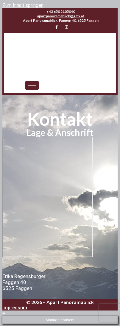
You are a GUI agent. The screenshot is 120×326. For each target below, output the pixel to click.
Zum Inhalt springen (22, 5)
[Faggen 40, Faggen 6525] (47, 197)
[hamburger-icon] (32, 85)
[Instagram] (66, 27)
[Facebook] (56, 27)
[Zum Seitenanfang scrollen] (3, 313)
